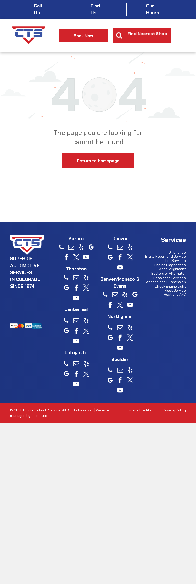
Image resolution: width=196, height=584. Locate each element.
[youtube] (86, 258)
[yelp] (81, 248)
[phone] (61, 248)
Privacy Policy (174, 410)
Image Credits (140, 410)
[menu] (184, 27)
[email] (71, 248)
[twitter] (76, 258)
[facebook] (66, 258)
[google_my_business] (91, 248)
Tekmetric (39, 415)
